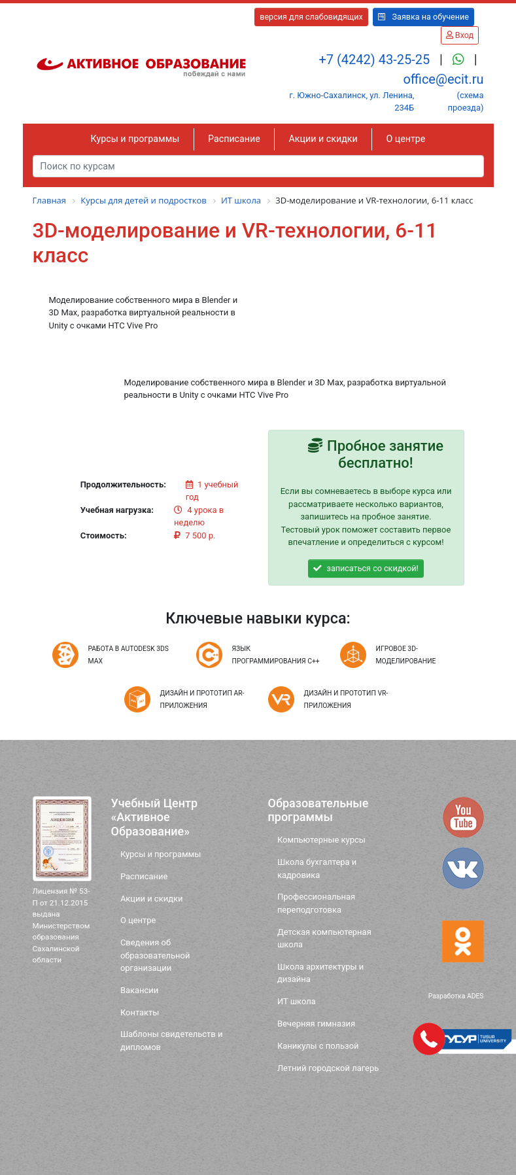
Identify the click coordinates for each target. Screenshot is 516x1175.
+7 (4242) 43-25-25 (375, 59)
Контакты (139, 1012)
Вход (459, 35)
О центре (405, 138)
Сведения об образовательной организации (155, 955)
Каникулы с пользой (318, 1046)
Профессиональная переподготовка (316, 903)
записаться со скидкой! (365, 568)
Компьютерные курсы (321, 840)
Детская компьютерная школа (324, 938)
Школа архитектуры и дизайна (320, 973)
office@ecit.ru (443, 79)
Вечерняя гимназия (316, 1023)
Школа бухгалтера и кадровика (316, 868)
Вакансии (139, 990)
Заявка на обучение (423, 17)
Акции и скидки (323, 138)
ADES (475, 996)
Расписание (234, 138)
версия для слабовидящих (311, 17)
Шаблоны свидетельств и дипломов (171, 1040)
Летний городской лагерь (328, 1068)
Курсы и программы (135, 138)
